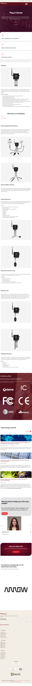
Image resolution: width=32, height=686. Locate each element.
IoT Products (3, 640)
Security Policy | (13, 681)
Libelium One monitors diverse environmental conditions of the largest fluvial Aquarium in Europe (15, 443)
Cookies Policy (28, 680)
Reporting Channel (18, 681)
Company (2, 650)
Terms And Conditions (18, 680)
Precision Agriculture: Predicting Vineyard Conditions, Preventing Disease (13, 480)
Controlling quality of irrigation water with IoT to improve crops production (14, 461)
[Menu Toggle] (26, 4)
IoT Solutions (3, 630)
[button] (1, 525)
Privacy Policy (23, 680)
